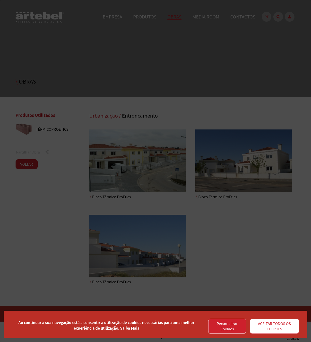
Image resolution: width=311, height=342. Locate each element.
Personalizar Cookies (227, 326)
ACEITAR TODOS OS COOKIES (274, 326)
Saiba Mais (129, 328)
